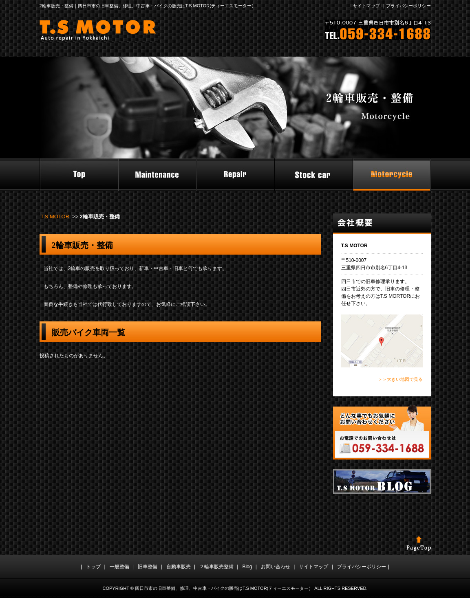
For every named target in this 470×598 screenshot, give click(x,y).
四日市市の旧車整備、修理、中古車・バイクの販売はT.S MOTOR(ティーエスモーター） (224, 588)
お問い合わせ (275, 566)
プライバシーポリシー (408, 5)
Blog (247, 566)
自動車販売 (178, 566)
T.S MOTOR (55, 216)
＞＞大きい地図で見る (400, 379)
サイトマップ (366, 5)
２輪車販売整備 (216, 566)
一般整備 (119, 566)
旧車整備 (147, 566)
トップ (93, 566)
